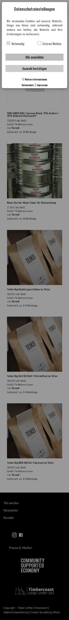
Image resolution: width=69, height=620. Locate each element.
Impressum (42, 85)
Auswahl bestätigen (34, 68)
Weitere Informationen (34, 79)
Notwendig (15, 44)
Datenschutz (28, 85)
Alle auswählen (34, 57)
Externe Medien (49, 44)
